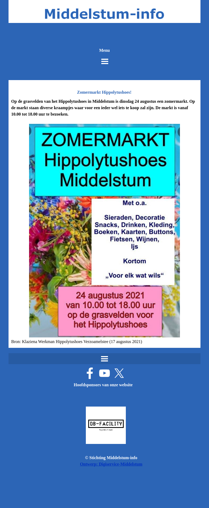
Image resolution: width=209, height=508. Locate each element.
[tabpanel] (104, 221)
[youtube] (104, 373)
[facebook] (90, 373)
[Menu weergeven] (104, 61)
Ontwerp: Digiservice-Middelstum (111, 464)
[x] (119, 373)
